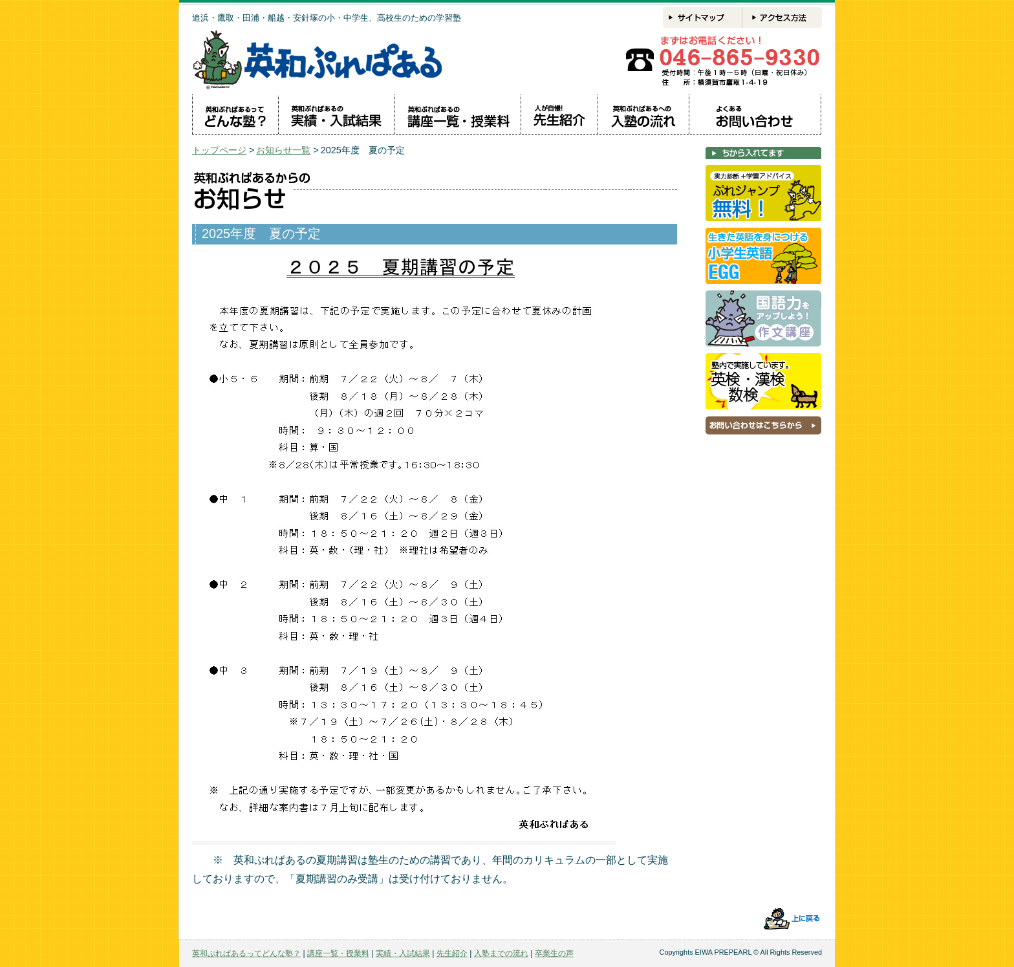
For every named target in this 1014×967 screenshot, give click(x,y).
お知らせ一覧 (283, 150)
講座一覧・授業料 (338, 953)
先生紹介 (452, 953)
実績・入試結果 (403, 953)
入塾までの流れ (501, 953)
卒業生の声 (554, 953)
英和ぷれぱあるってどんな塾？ (246, 953)
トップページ (219, 150)
